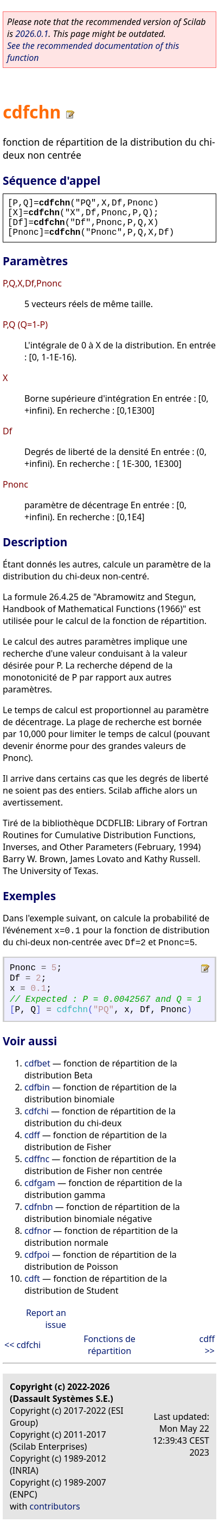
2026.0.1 (31, 34)
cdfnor (37, 1231)
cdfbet (37, 1063)
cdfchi (36, 1111)
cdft (32, 1278)
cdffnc (36, 1159)
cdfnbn (38, 1207)
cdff (32, 1135)
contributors (55, 1506)
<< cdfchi (22, 1345)
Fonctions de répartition (109, 1345)
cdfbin (37, 1087)
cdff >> (207, 1345)
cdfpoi (37, 1255)
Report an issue (46, 1319)
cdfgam (39, 1183)
